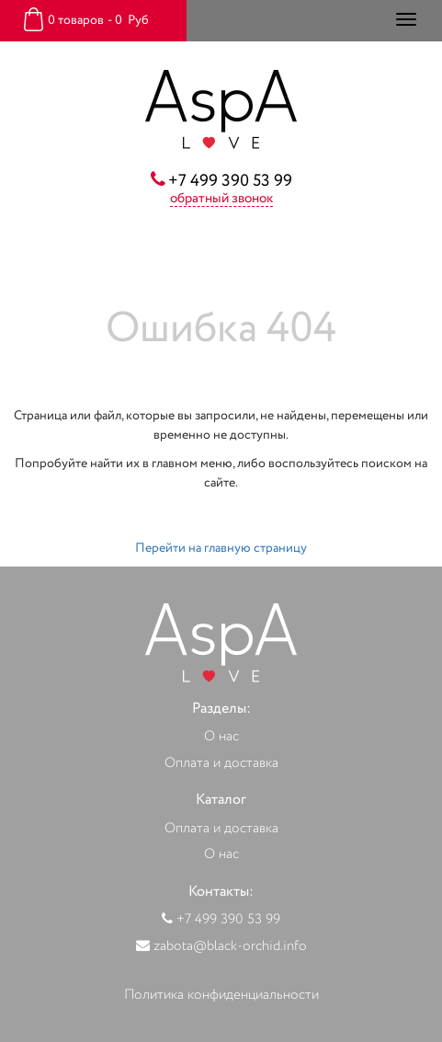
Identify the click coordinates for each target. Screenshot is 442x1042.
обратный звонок (221, 199)
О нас (221, 737)
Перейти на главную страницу (221, 548)
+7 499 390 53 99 (230, 181)
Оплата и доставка (221, 764)
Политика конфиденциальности (221, 996)
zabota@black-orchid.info (230, 947)
